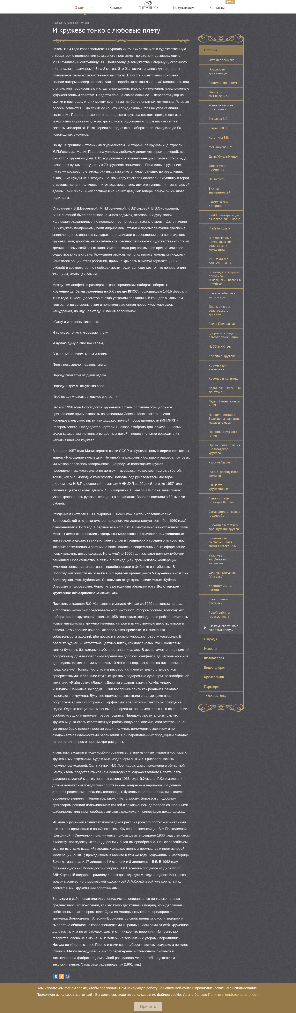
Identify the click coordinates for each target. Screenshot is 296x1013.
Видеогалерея (214, 667)
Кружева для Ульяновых (218, 367)
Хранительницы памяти (220, 588)
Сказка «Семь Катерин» (218, 204)
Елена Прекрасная (222, 324)
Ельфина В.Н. (218, 128)
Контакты (217, 7)
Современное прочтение (218, 168)
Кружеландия (214, 677)
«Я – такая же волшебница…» (220, 261)
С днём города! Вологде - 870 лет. (221, 500)
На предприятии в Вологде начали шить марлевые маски (224, 418)
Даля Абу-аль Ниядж (223, 156)
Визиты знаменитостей (219, 190)
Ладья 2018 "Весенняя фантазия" (225, 390)
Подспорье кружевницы (218, 71)
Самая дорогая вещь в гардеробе (224, 513)
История (85, 22)
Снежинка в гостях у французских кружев (224, 527)
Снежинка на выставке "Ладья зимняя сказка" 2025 (223, 542)
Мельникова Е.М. (221, 147)
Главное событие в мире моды (222, 295)
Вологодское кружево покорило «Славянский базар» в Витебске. (225, 278)
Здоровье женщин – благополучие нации (224, 335)
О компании (85, 7)
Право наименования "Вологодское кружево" (224, 449)
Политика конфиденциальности (234, 995)
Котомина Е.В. (219, 137)
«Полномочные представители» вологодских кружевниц (220, 243)
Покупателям (183, 7)
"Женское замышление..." (219, 94)
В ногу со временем (223, 83)
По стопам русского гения (223, 434)
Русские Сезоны (220, 462)
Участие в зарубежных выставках (218, 559)
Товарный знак (215, 696)
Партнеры (211, 686)
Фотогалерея (214, 658)
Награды (210, 639)
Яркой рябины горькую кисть (219, 614)
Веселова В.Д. (218, 118)
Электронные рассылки (218, 601)
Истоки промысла (221, 60)
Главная (57, 22)
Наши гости (217, 179)
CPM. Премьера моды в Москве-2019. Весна (224, 217)
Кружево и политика (223, 378)
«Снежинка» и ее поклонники (221, 107)
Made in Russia (219, 228)
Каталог (116, 7)
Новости (210, 648)
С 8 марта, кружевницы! (218, 487)
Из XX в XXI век (220, 346)
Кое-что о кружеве (222, 356)
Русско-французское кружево (223, 474)
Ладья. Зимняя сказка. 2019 (224, 403)
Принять (148, 1006)
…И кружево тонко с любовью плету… (223, 628)
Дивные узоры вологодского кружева (219, 310)
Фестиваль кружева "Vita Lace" (222, 574)
